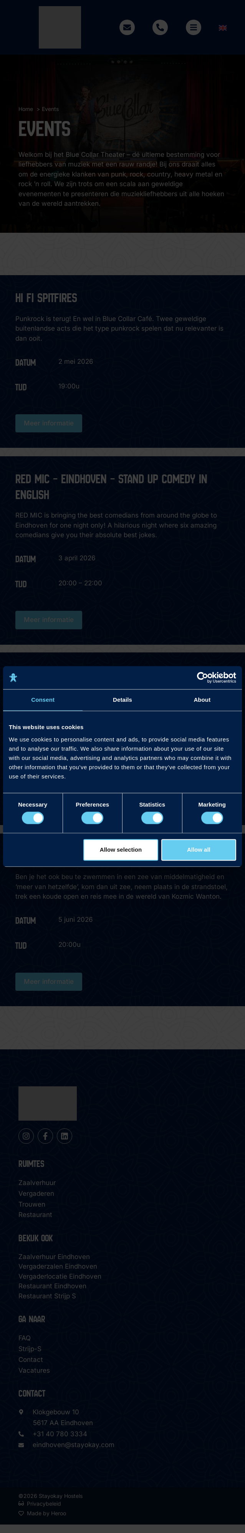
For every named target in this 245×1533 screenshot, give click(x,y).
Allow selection (121, 849)
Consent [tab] (43, 699)
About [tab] (202, 699)
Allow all (198, 849)
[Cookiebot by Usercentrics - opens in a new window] (202, 677)
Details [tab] (122, 699)
